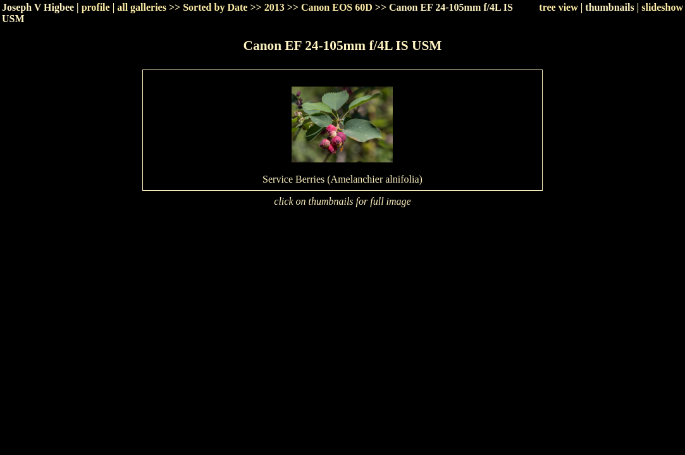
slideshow (662, 7)
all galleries (141, 7)
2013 (274, 7)
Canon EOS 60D (337, 7)
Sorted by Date (215, 7)
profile (96, 7)
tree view (558, 7)
